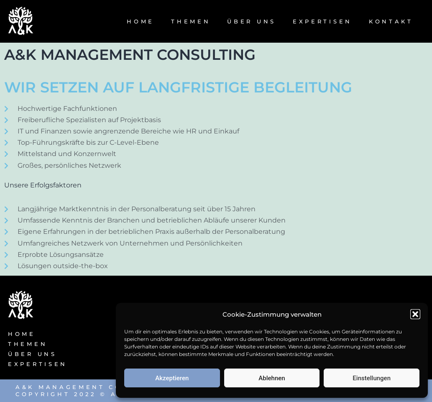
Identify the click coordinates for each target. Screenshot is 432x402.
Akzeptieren (172, 378)
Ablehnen (271, 378)
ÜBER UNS (251, 21)
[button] (415, 314)
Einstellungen (372, 378)
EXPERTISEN (322, 21)
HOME (140, 21)
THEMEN (190, 21)
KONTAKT (391, 21)
